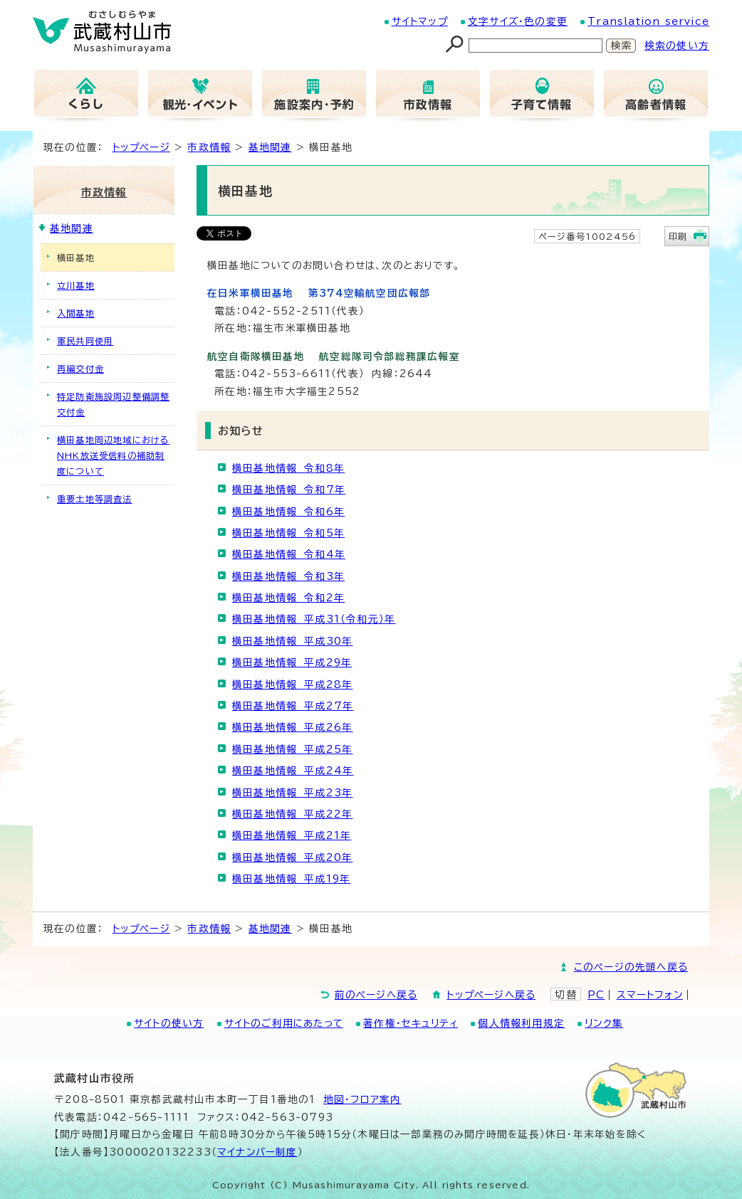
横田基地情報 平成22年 (292, 814)
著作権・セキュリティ (410, 1023)
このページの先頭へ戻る (631, 967)
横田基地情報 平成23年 (292, 793)
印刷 (678, 236)
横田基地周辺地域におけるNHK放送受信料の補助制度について (113, 455)
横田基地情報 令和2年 (288, 598)
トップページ (141, 147)
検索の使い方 (676, 46)
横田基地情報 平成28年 (292, 685)
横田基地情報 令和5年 (288, 533)
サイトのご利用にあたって (283, 1023)
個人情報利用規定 (521, 1023)
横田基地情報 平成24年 (292, 771)
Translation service (648, 21)
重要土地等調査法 (94, 499)
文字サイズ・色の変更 (518, 21)
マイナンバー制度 (257, 1152)
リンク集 (604, 1023)
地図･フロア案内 (362, 1099)
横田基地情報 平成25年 (292, 749)
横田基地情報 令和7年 (288, 490)
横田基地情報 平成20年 (292, 857)
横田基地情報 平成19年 (291, 879)
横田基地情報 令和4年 (288, 554)
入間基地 (76, 313)
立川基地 (76, 285)
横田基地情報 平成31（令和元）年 (313, 619)
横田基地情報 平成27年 (292, 706)
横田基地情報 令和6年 (288, 512)
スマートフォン (650, 995)
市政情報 (209, 147)
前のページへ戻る (376, 995)
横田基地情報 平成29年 (292, 662)
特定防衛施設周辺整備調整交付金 (113, 404)
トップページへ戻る (490, 995)
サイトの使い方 (169, 1023)
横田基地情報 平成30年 (292, 641)
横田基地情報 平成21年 (291, 835)
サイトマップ (420, 21)
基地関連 (270, 147)
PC (596, 995)
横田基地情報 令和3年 (288, 576)
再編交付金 (80, 368)
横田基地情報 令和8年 (288, 468)
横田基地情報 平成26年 (292, 727)
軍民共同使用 (85, 341)
